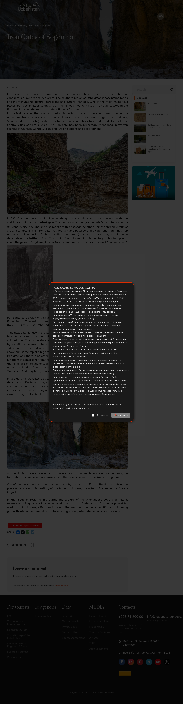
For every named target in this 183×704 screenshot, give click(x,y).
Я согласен (102, 415)
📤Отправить (121, 415)
